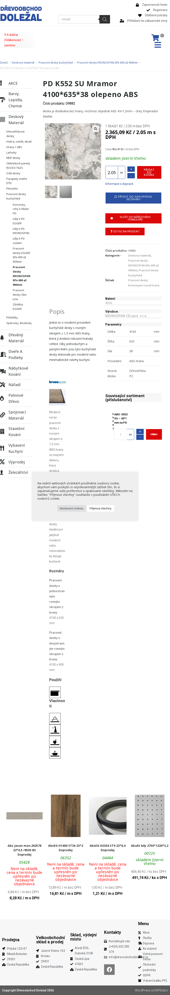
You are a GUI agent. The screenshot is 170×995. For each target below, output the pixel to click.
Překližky (12, 317)
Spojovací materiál (17, 415)
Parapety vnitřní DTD (16, 181)
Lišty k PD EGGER (19, 221)
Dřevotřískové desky (15, 134)
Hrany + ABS (14, 147)
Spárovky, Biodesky (19, 323)
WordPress (142, 990)
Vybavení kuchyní (16, 448)
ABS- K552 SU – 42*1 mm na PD (121, 418)
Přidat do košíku (149, 172)
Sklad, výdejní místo (83, 937)
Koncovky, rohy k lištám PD (21, 209)
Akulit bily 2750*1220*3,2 (149, 846)
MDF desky (13, 158)
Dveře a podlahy (15, 354)
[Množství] (111, 172)
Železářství (18, 472)
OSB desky (13, 173)
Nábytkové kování (18, 371)
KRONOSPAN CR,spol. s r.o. (126, 316)
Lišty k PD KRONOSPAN (21, 231)
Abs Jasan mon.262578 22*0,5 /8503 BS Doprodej (24, 850)
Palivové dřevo (15, 398)
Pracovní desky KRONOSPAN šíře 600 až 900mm (107, 62)
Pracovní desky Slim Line (19, 294)
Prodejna (11, 939)
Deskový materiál (23, 62)
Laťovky (11, 152)
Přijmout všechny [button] (100, 508)
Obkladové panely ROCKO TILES (18, 165)
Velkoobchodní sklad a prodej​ (50, 939)
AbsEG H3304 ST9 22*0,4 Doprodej (107, 848)
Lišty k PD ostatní (19, 241)
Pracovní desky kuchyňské (56, 62)
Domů (4, 62)
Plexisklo (12, 188)
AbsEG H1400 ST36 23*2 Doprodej (65, 848)
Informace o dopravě (119, 184)
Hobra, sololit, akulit (19, 141)
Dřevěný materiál (16, 338)
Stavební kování (16, 431)
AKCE (13, 83)
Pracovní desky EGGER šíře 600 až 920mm (21, 255)
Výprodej (16, 461)
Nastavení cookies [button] (72, 508)
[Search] (104, 19)
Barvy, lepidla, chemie (15, 99)
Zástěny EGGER (18, 306)
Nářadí (14, 384)
